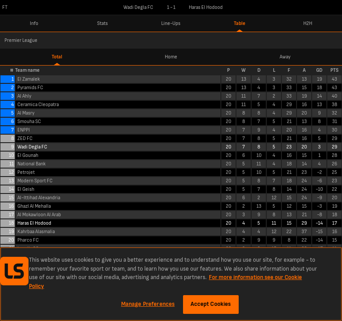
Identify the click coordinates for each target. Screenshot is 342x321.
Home (171, 57)
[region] (171, 284)
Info (34, 23)
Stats (102, 23)
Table (239, 23)
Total (57, 57)
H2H (307, 23)
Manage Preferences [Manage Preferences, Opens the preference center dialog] (148, 304)
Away (285, 57)
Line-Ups (170, 23)
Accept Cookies (211, 304)
